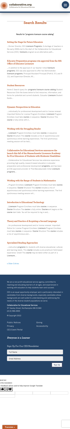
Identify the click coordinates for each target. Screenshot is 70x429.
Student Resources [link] (15, 85)
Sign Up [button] (57, 365)
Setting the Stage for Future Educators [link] (25, 42)
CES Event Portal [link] (15, 330)
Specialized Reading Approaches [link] (22, 243)
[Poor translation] (9, 389)
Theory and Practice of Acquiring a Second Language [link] (32, 221)
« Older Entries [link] (13, 263)
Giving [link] (39, 323)
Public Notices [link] (14, 323)
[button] (65, 4)
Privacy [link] (10, 326)
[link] (17, 6)
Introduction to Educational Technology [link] (25, 202)
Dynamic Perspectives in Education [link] (23, 107)
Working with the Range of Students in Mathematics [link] (31, 181)
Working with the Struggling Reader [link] (24, 129)
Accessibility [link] (42, 326)
